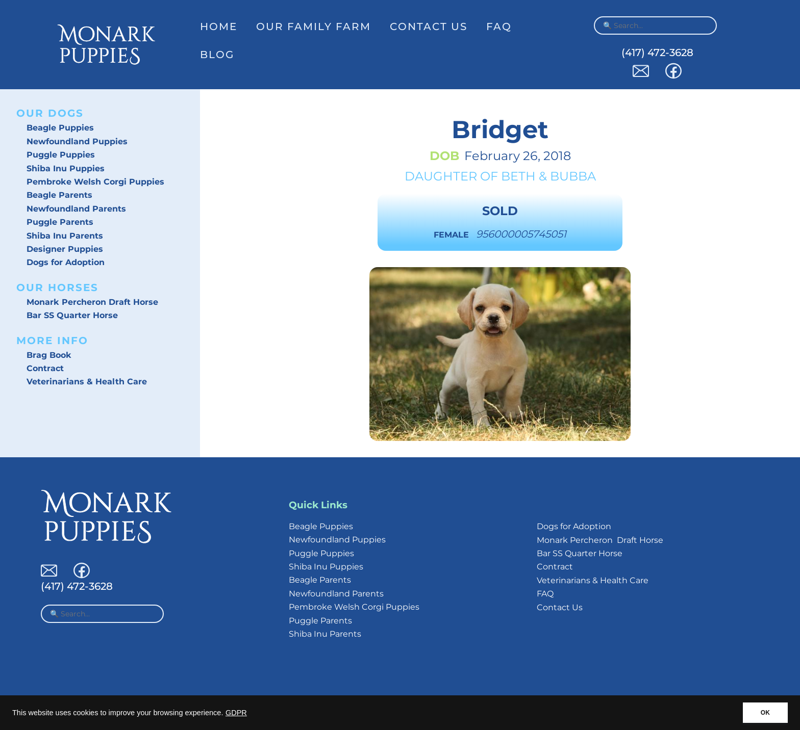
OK (765, 712)
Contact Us (428, 26)
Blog (217, 54)
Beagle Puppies (60, 128)
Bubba (573, 176)
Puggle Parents (60, 222)
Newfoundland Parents (76, 209)
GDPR (236, 713)
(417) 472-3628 (657, 52)
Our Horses (57, 287)
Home (218, 26)
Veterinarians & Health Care (87, 381)
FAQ (499, 26)
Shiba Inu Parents (65, 236)
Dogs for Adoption (66, 262)
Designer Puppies (65, 249)
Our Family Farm (313, 26)
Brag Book (49, 355)
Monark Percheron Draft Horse (92, 302)
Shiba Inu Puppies (66, 168)
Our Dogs (50, 113)
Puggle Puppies (61, 155)
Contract (45, 368)
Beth (518, 176)
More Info (52, 340)
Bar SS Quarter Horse (72, 315)
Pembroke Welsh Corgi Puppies (95, 182)
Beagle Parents (59, 195)
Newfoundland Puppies (77, 141)
